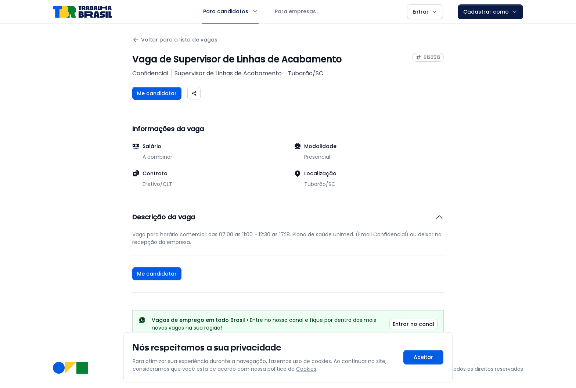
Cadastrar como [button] (490, 11)
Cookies (306, 369)
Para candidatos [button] (230, 11)
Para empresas (295, 11)
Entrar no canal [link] (413, 324)
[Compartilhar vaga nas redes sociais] (194, 93)
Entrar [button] (425, 11)
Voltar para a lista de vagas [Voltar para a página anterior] (174, 40)
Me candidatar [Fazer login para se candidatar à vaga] (157, 93)
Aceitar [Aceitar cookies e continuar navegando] (423, 357)
